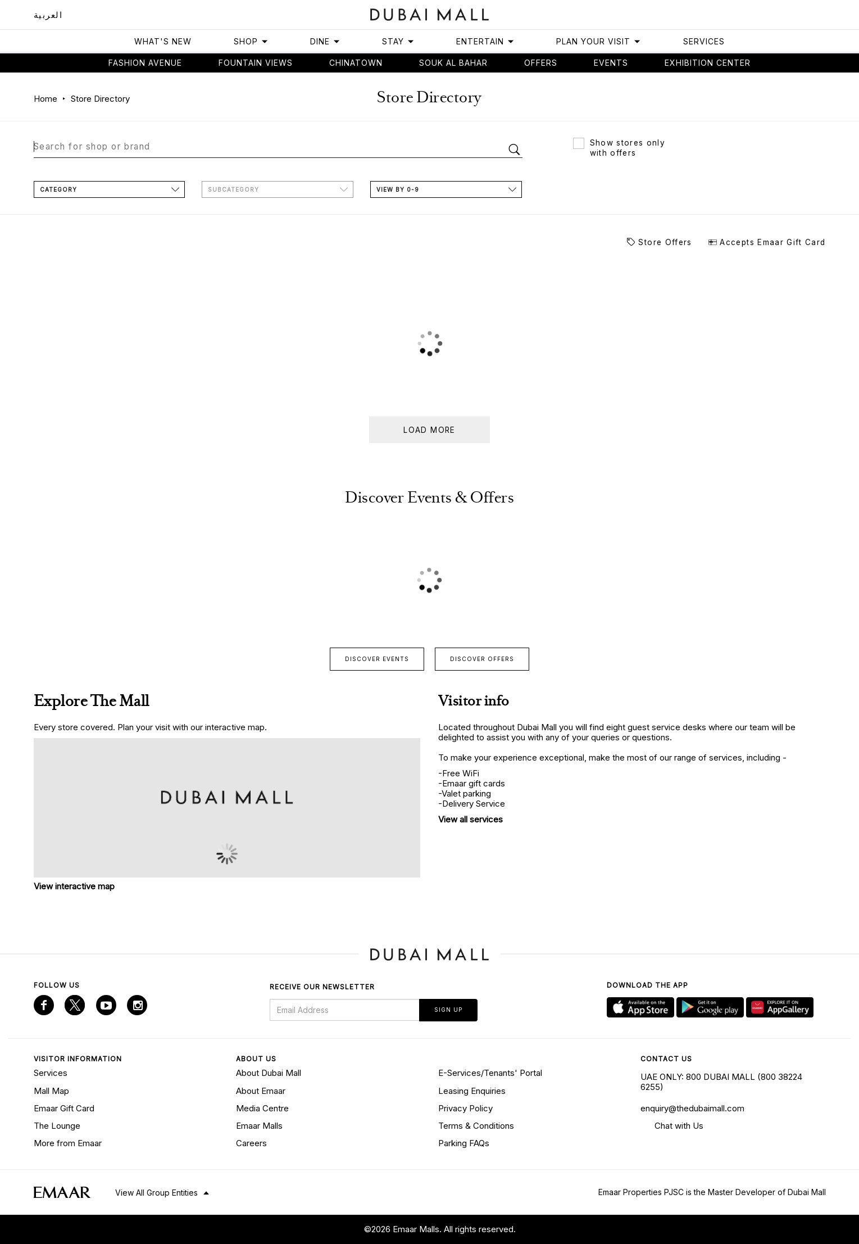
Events (611, 62)
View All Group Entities (156, 1191)
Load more (429, 429)
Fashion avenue (145, 62)
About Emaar (260, 1089)
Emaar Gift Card (64, 1107)
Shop (251, 41)
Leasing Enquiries (472, 1089)
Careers (251, 1142)
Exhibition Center (708, 62)
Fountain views (256, 62)
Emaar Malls (259, 1125)
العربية (48, 15)
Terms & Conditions (476, 1125)
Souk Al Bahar (453, 62)
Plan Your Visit (598, 41)
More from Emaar (68, 1142)
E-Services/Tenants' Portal (490, 1072)
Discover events (377, 658)
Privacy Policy (465, 1107)
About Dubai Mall (268, 1072)
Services (704, 41)
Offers (540, 62)
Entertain (485, 41)
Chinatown (356, 62)
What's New (163, 41)
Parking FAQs (463, 1142)
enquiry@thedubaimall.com (692, 1107)
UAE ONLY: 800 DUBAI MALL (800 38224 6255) (721, 1081)
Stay (398, 41)
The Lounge (57, 1125)
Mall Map (51, 1089)
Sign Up (448, 1009)
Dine (325, 41)
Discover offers (482, 658)
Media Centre (262, 1107)
